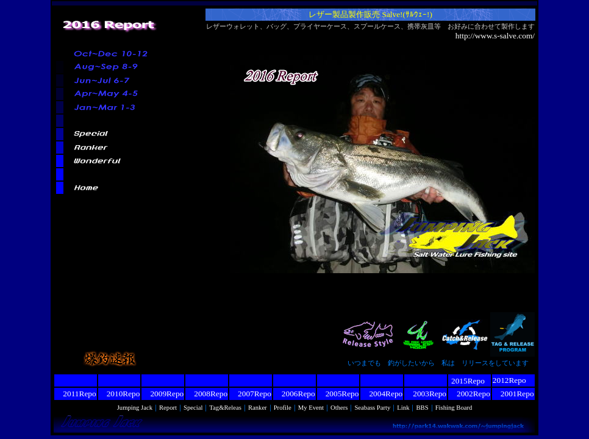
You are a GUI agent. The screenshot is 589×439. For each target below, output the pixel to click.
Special (193, 407)
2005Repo (338, 393)
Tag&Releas (225, 407)
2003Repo (425, 393)
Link (403, 407)
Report (168, 407)
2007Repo (250, 393)
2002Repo (469, 393)
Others (339, 407)
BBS (422, 407)
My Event (311, 407)
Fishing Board (454, 407)
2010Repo (119, 393)
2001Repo (513, 393)
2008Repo (206, 393)
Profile (282, 407)
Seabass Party (372, 407)
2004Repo (381, 393)
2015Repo (468, 380)
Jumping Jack (134, 407)
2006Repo (294, 393)
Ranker (257, 407)
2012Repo (509, 380)
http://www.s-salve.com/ (495, 35)
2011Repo (75, 393)
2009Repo (163, 393)
